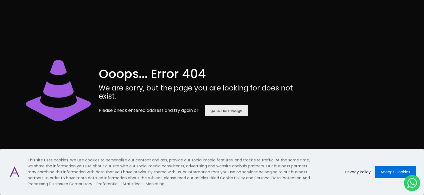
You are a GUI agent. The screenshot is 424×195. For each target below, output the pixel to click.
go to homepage (226, 110)
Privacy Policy (358, 172)
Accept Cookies (395, 172)
